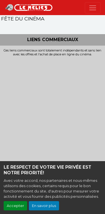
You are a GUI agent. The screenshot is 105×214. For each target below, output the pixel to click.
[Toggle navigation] (93, 7)
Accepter (15, 206)
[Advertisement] (52, 111)
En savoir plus (44, 206)
